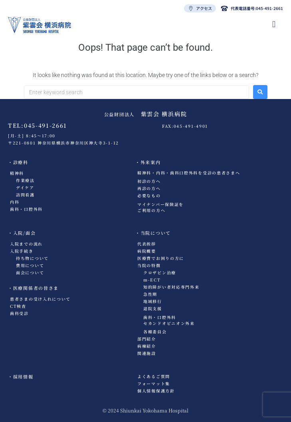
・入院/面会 (22, 233)
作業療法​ (25, 180)
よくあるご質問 (153, 376)
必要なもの (149, 195)
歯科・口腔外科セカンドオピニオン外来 (169, 320)
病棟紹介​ (146, 346)
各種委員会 (155, 332)
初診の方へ (149, 181)
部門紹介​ (146, 339)
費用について (30, 265)
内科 (14, 202)
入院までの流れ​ (26, 244)
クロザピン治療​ (159, 272)
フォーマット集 (153, 383)
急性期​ (150, 294)
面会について (30, 272)
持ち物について (32, 258)
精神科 (17, 173)
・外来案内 (148, 162)
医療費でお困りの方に (160, 258)
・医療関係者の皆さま (33, 288)
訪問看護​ (25, 195)
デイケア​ (25, 187)
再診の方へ (149, 188)
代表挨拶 (146, 244)
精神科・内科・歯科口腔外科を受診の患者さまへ (188, 173)
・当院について (153, 233)
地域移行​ (152, 301)
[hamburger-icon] (274, 24)
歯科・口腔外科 (26, 209)
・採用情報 (21, 376)
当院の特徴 (149, 265)
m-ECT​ (152, 280)
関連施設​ (146, 353)
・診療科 (18, 162)
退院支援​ (152, 308)
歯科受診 (19, 313)
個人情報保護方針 (156, 391)
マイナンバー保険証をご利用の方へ (160, 207)
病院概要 (146, 251)
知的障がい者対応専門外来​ (171, 287)
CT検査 (18, 306)
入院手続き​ (22, 251)
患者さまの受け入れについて (40, 299)
